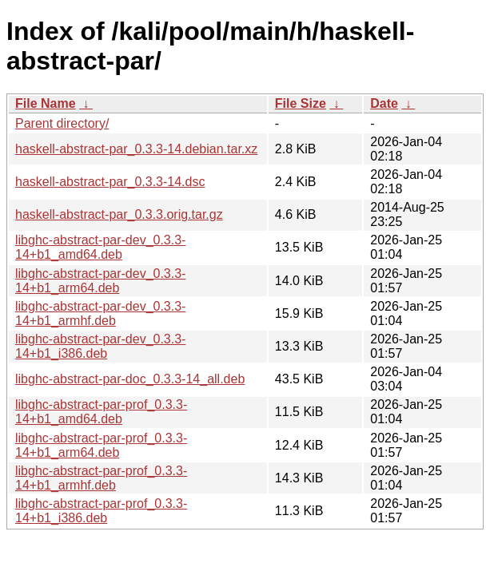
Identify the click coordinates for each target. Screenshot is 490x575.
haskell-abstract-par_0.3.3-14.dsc (110, 181)
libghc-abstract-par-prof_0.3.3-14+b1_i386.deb (101, 511)
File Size (300, 103)
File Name (45, 103)
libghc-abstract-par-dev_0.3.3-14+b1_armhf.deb (100, 313)
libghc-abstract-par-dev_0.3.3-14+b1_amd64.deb (100, 247)
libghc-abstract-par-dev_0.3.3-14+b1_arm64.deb (100, 281)
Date (384, 103)
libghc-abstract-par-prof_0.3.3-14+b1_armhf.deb (101, 478)
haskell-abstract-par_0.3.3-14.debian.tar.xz (136, 149)
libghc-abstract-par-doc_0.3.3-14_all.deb (130, 379)
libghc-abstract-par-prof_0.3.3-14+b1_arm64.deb (101, 445)
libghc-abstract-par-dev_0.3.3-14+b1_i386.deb (100, 346)
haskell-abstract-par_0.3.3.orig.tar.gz (119, 214)
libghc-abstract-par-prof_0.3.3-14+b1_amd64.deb (101, 412)
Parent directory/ (62, 123)
